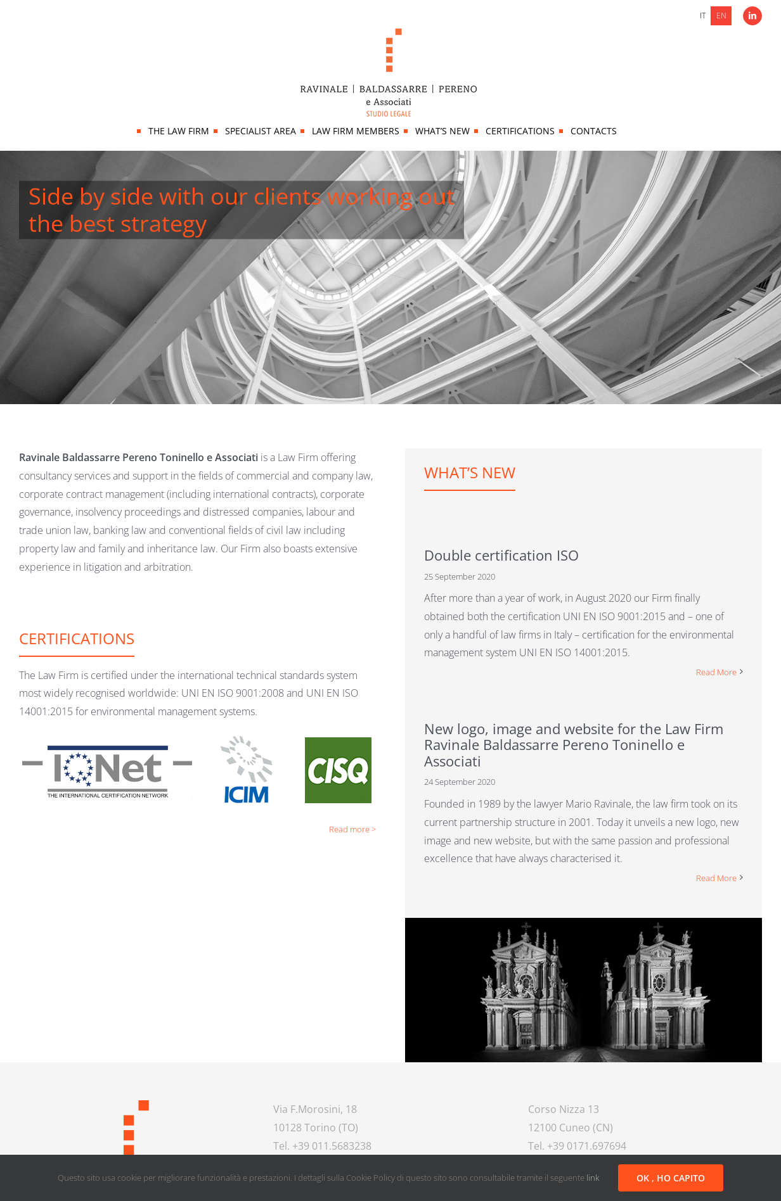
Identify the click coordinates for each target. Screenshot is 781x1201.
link (592, 1177)
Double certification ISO (501, 554)
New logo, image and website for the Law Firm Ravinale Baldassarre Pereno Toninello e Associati (573, 744)
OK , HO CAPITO (670, 1178)
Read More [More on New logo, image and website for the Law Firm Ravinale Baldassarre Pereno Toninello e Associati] (716, 878)
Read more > (352, 829)
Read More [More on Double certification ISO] (716, 672)
